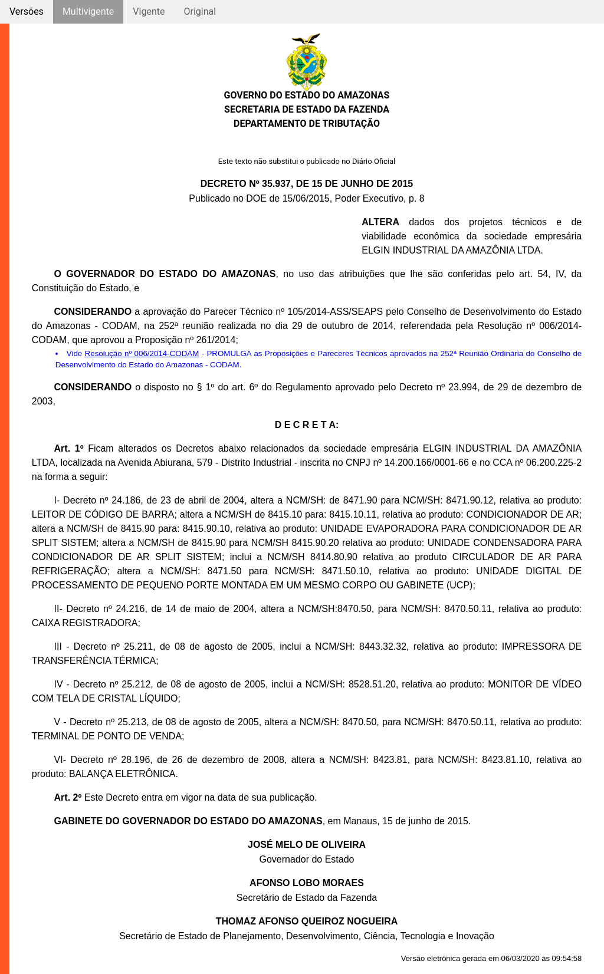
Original (199, 11)
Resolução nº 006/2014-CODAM (142, 353)
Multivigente (88, 11)
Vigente (149, 11)
